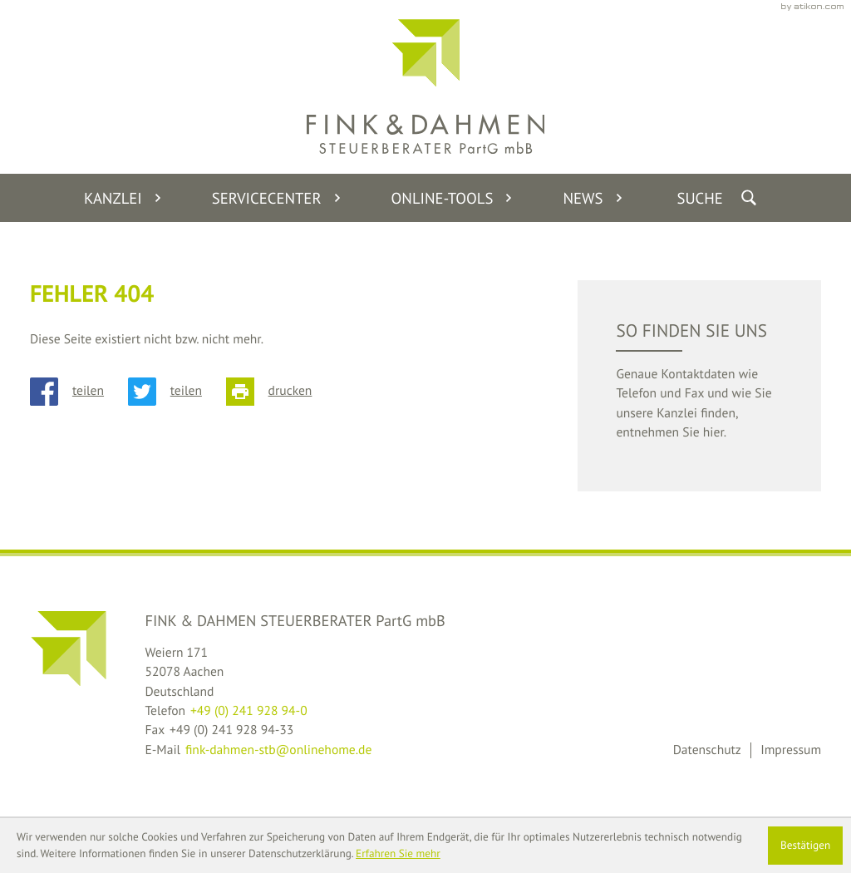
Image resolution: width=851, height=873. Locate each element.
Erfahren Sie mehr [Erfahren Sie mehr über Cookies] (398, 853)
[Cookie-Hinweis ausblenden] (805, 845)
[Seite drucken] (281, 391)
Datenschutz (707, 750)
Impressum (790, 750)
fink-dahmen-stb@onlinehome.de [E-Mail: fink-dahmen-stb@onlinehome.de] (278, 750)
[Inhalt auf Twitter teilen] (177, 391)
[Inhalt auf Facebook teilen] (79, 391)
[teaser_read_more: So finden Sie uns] (699, 385)
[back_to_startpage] (425, 87)
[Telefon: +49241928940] (248, 711)
